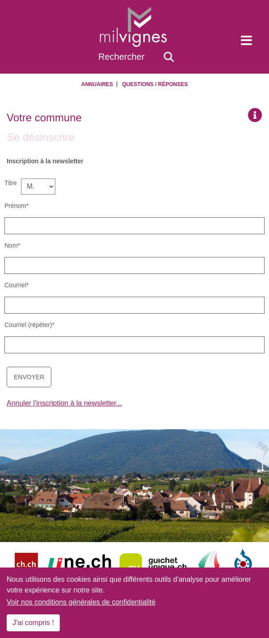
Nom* (12, 245)
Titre (10, 182)
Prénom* (16, 205)
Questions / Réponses (155, 84)
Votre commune (44, 118)
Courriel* (16, 285)
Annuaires (97, 84)
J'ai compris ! (33, 622)
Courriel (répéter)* (29, 324)
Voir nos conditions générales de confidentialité (81, 602)
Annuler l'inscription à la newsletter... (64, 403)
